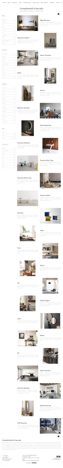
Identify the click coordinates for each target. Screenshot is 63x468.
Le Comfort (8, 30)
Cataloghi (52, 2)
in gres (8, 93)
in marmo (8, 106)
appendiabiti (8, 53)
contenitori (8, 56)
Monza (8, 164)
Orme (8, 38)
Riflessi (8, 43)
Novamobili (8, 35)
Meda (8, 158)
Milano (8, 161)
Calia (8, 24)
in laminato (8, 101)
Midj (8, 32)
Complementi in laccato (38, 11)
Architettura (14, 2)
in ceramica (8, 87)
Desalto (8, 27)
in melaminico (8, 108)
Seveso (8, 166)
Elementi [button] (4, 50)
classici (8, 132)
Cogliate (8, 153)
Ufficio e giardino (44, 2)
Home (21, 11)
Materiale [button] (4, 84)
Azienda (4, 2)
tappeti (8, 74)
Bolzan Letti (8, 19)
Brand (9, 2)
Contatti (57, 2)
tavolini (8, 77)
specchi (8, 72)
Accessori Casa (36, 2)
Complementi (31, 11)
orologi (8, 61)
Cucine (20, 2)
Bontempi (8, 22)
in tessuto (8, 116)
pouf (8, 66)
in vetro (8, 119)
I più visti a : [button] (5, 144)
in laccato (8, 98)
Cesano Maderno (8, 150)
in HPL (8, 95)
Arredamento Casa (27, 2)
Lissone (8, 156)
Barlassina (8, 148)
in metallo (8, 111)
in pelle (8, 114)
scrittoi (8, 69)
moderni (8, 137)
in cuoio (8, 90)
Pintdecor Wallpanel (8, 40)
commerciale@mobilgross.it (31, 455)
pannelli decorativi (8, 64)
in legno (8, 103)
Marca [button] (3, 15)
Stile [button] (3, 128)
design (8, 135)
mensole (8, 59)
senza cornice (8, 122)
